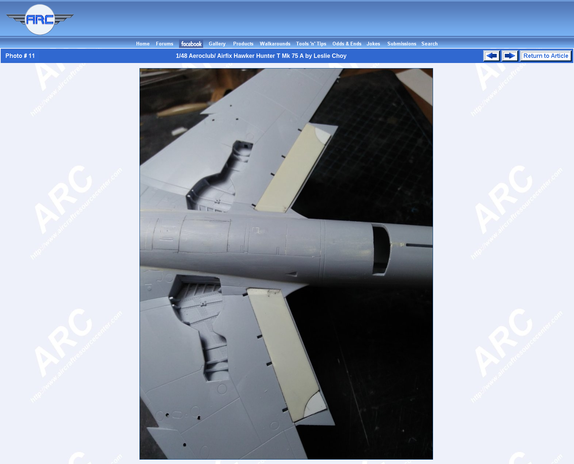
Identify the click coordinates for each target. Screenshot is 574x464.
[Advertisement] (441, 23)
